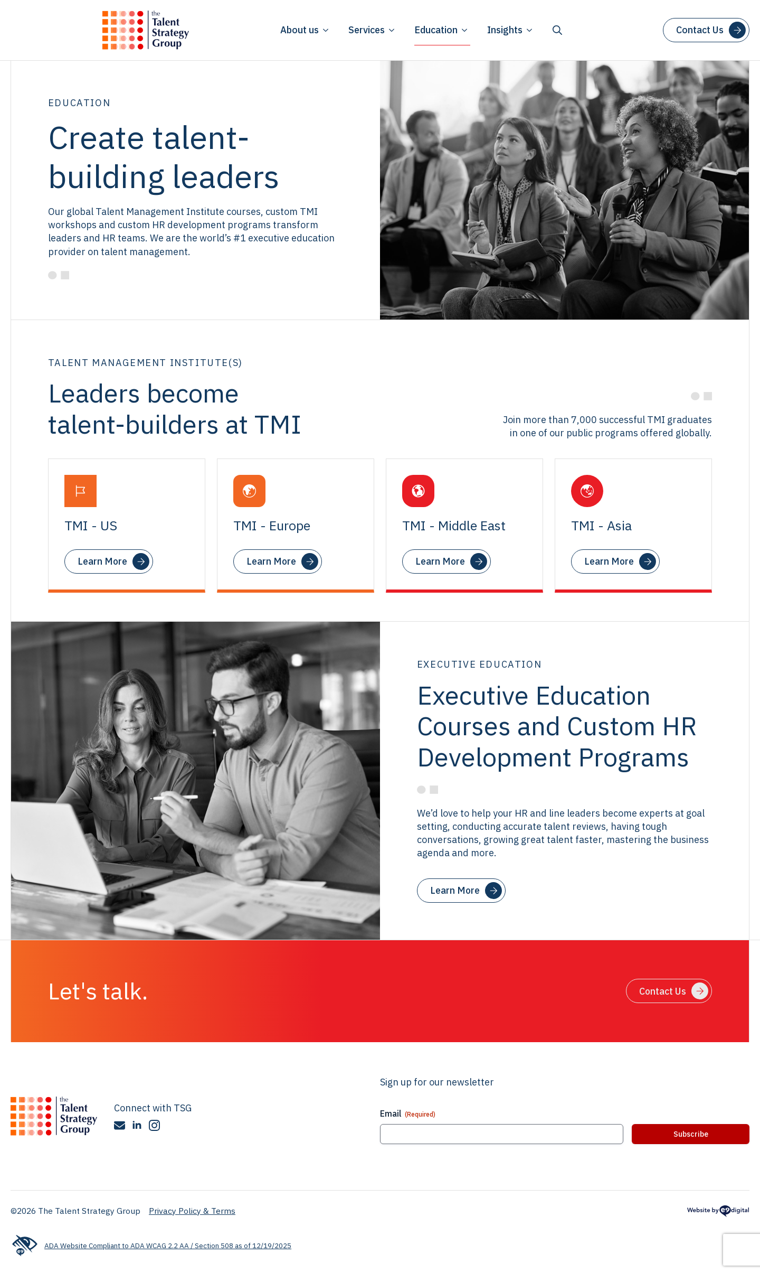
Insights (504, 30)
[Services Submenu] (391, 30)
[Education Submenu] (464, 30)
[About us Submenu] (325, 30)
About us (299, 30)
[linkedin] (136, 1125)
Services (366, 30)
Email (407, 1113)
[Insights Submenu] (528, 30)
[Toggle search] (557, 30)
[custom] (119, 1125)
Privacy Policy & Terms (192, 1210)
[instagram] (154, 1125)
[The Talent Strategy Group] (54, 1116)
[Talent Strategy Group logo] (145, 30)
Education (436, 30)
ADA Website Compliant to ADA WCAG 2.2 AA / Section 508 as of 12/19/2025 (151, 1246)
